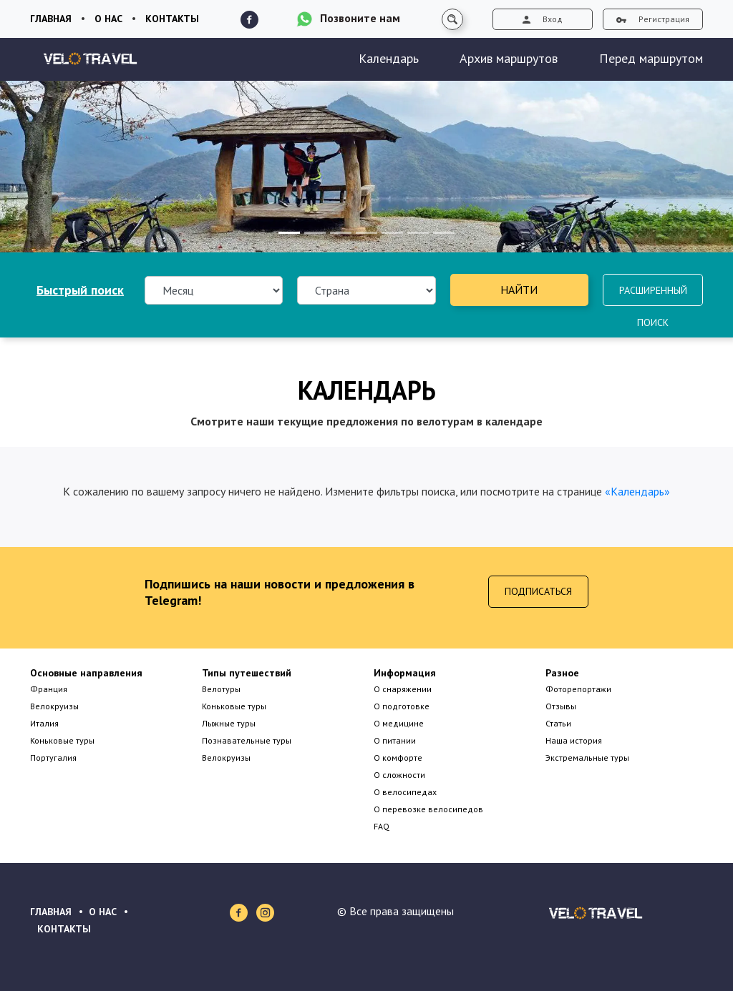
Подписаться (538, 591)
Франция (48, 689)
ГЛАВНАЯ (51, 911)
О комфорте (398, 757)
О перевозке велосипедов (428, 809)
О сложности (399, 774)
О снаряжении (403, 689)
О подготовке (401, 706)
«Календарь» (637, 491)
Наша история (573, 740)
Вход (543, 19)
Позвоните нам (360, 18)
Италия (44, 723)
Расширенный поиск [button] (653, 295)
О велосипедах (405, 792)
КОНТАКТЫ (64, 928)
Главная (51, 18)
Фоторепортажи (578, 689)
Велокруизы (54, 706)
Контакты (172, 18)
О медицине (399, 723)
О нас (108, 18)
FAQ (381, 826)
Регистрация (652, 19)
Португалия (53, 757)
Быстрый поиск (80, 290)
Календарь (389, 58)
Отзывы (560, 706)
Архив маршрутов (509, 58)
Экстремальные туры (587, 757)
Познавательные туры (246, 740)
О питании (395, 740)
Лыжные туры (229, 723)
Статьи (558, 723)
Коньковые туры (62, 740)
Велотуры (221, 689)
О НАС (103, 911)
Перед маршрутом (651, 58)
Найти (519, 289)
